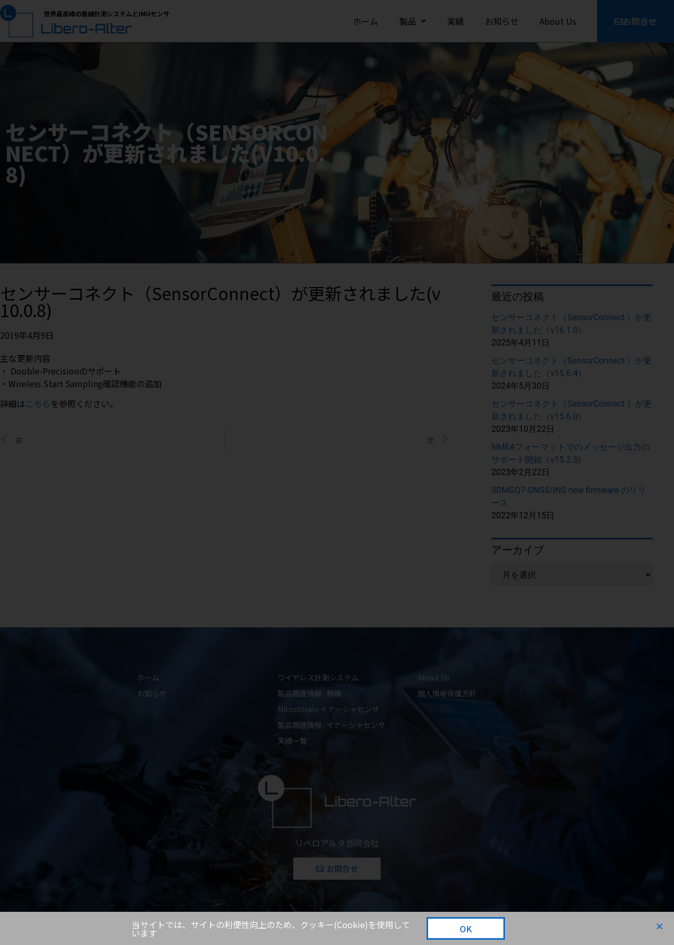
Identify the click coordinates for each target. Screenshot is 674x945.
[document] (337, 472)
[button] (659, 926)
